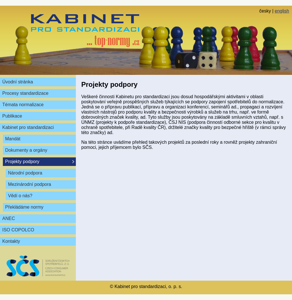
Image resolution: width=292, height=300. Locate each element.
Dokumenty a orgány (26, 150)
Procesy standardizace (25, 93)
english (282, 11)
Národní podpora (25, 172)
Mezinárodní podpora (29, 184)
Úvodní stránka (17, 81)
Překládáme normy (24, 207)
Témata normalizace (23, 104)
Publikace (12, 116)
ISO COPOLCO (18, 229)
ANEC (8, 218)
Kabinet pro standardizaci (28, 127)
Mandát (12, 138)
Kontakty (11, 241)
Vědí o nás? (20, 195)
